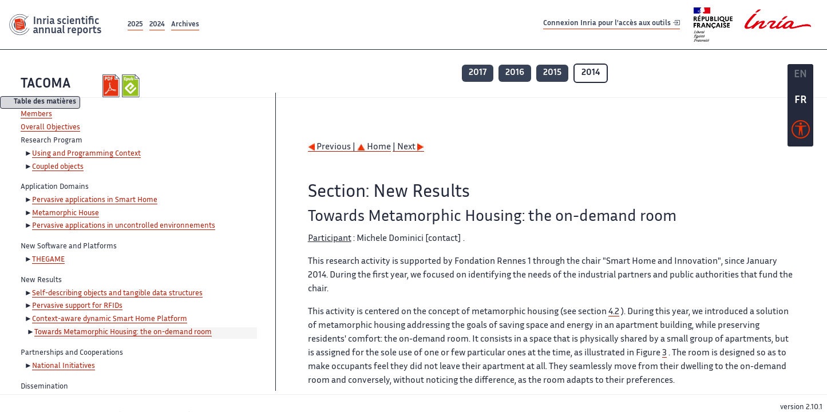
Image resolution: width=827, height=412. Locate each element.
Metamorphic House (65, 213)
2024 (157, 25)
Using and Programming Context (86, 153)
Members (36, 114)
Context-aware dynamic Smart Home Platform (109, 319)
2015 (552, 73)
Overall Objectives (50, 127)
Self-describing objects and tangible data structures (117, 293)
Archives (185, 25)
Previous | (332, 147)
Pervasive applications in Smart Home (94, 200)
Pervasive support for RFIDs (77, 306)
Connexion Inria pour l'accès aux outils (611, 24)
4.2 (613, 312)
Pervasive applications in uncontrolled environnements (123, 226)
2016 (514, 73)
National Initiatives (63, 366)
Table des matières (45, 103)
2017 (477, 73)
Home (374, 147)
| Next (408, 147)
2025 (135, 25)
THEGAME (48, 259)
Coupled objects (58, 167)
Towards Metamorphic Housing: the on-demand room (123, 332)
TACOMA (45, 84)
